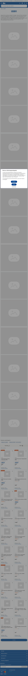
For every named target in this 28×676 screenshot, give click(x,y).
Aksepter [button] (14, 181)
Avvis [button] (14, 184)
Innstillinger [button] (14, 186)
